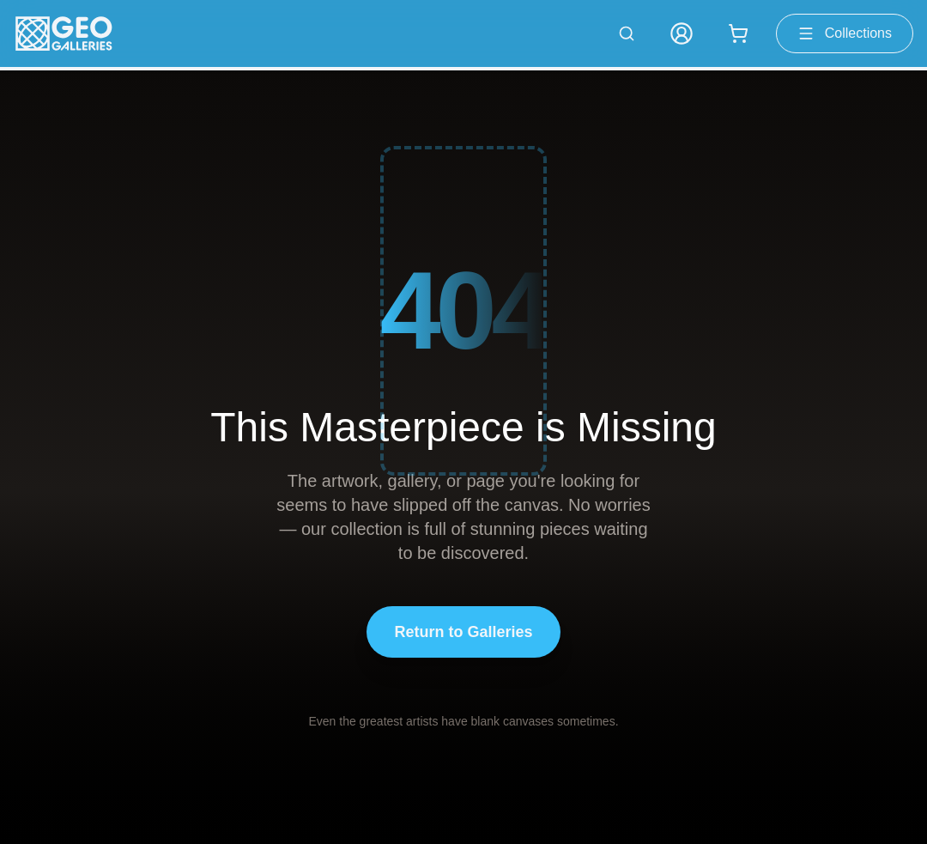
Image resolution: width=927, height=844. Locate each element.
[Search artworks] (626, 33)
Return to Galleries (463, 632)
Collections (844, 33)
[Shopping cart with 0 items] (738, 33)
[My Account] (681, 33)
